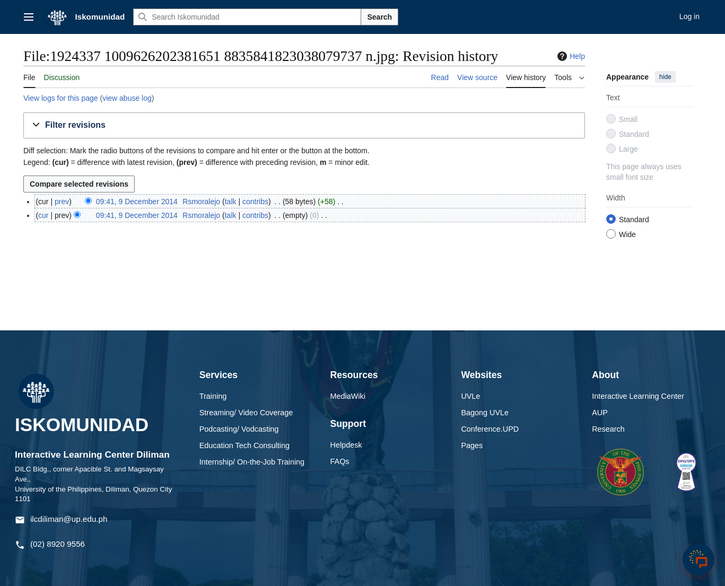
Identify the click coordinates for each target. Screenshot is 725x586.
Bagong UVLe (485, 412)
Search (379, 17)
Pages (472, 445)
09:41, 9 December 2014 (137, 201)
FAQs (340, 461)
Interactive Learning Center (638, 396)
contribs (255, 201)
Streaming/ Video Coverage (246, 412)
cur (43, 215)
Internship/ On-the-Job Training (251, 462)
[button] (304, 125)
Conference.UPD (490, 429)
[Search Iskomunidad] (247, 16)
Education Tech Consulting (244, 445)
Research (608, 429)
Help (570, 56)
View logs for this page (60, 98)
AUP (600, 412)
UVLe (470, 396)
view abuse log (127, 98)
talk (231, 201)
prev (62, 201)
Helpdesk (346, 445)
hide (665, 77)
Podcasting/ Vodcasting (239, 429)
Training (212, 396)
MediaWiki (347, 396)
